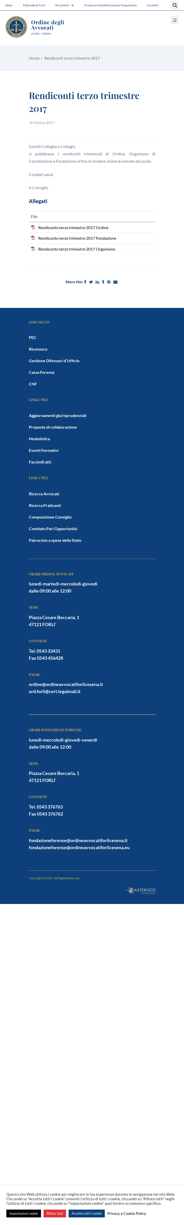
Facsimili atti (40, 461)
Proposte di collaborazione (53, 427)
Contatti (152, 5)
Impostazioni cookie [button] (23, 1213)
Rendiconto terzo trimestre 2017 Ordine (73, 227)
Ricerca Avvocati (44, 493)
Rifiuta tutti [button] (55, 1213)
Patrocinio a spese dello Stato (55, 540)
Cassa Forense (42, 372)
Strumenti (64, 5)
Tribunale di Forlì (34, 5)
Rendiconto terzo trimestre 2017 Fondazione (77, 238)
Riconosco (38, 349)
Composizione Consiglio (50, 516)
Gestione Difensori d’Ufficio (54, 360)
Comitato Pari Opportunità (53, 528)
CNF (33, 383)
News (8, 5)
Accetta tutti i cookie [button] (87, 1213)
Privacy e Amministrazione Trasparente (110, 5)
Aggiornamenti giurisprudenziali (57, 415)
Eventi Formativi (43, 450)
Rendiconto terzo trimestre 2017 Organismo (76, 249)
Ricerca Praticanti (45, 505)
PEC (32, 337)
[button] (175, 5)
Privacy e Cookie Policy (126, 1213)
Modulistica (39, 438)
